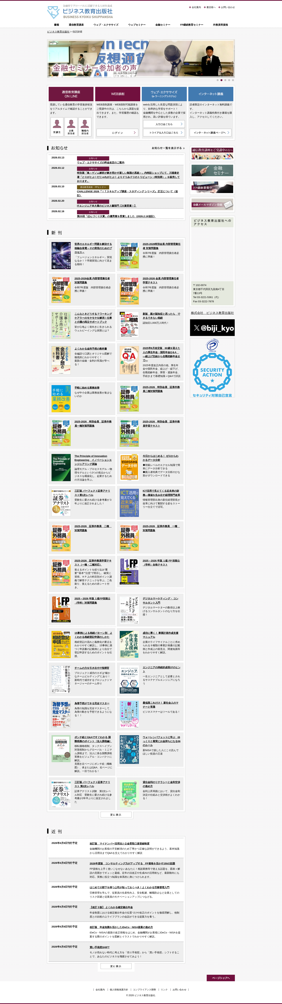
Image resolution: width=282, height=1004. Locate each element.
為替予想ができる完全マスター (92, 703)
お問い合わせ (228, 7)
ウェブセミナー (137, 24)
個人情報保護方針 (119, 990)
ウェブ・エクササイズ (105, 24)
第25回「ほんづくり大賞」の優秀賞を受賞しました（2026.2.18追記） (116, 216)
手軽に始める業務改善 (87, 387)
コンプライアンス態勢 (144, 990)
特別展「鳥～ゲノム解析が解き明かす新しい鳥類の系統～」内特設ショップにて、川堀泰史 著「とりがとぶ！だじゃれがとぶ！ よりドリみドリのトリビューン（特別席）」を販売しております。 (128, 177)
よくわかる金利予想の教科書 (91, 348)
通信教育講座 (76, 24)
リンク (164, 990)
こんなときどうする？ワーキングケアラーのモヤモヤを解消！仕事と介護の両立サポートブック (93, 318)
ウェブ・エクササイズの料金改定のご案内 (100, 162)
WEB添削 (117, 94)
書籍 (56, 24)
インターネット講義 (210, 94)
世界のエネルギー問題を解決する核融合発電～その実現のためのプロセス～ (93, 248)
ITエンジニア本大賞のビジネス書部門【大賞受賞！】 (107, 205)
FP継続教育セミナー (191, 24)
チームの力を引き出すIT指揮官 (92, 668)
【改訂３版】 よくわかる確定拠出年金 (111, 907)
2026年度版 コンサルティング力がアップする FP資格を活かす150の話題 (132, 863)
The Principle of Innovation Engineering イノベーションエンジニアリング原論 (93, 460)
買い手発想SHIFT (99, 947)
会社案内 (196, 7)
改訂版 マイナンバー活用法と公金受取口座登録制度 (119, 843)
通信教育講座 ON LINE (71, 94)
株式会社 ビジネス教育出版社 (212, 313)
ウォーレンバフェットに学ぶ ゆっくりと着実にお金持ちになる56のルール (161, 741)
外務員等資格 (220, 24)
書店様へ (211, 7)
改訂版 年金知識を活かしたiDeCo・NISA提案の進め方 (121, 927)
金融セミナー (162, 24)
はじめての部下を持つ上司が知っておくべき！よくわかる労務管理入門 (129, 887)
